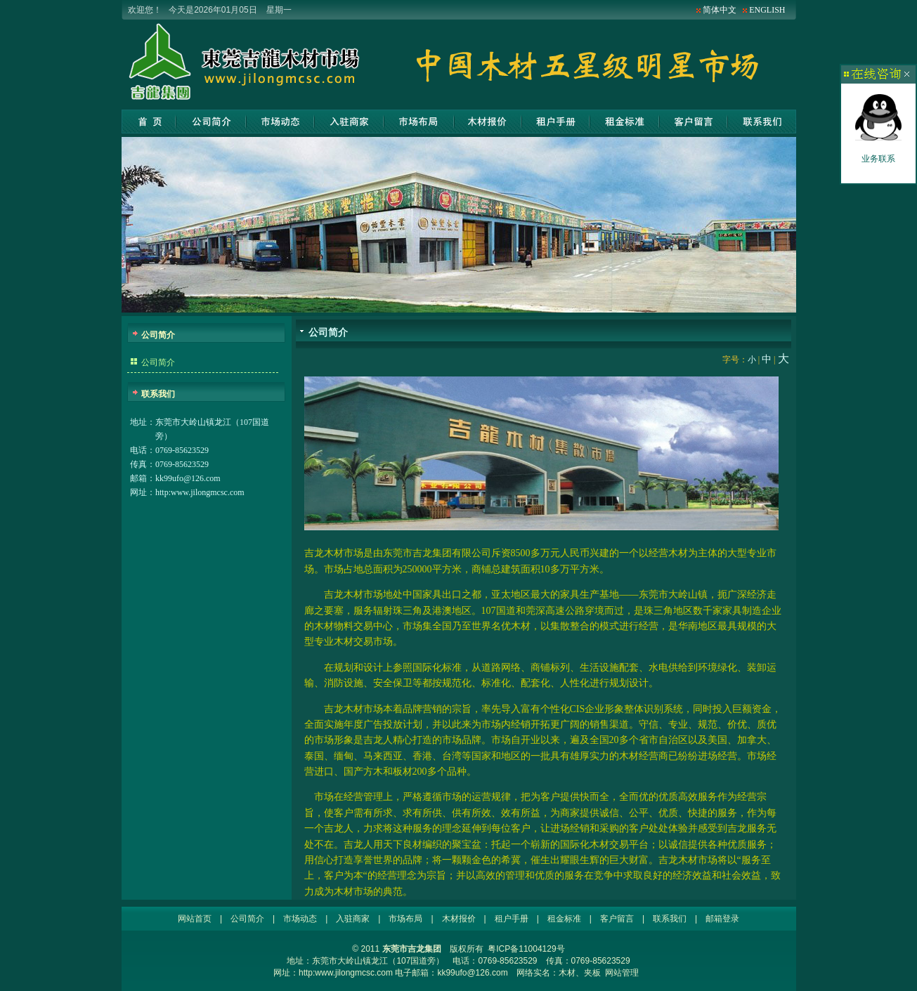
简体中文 (719, 10)
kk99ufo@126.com (188, 478)
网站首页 (149, 121)
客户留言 (693, 121)
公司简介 (211, 121)
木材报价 (487, 121)
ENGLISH (767, 10)
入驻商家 (349, 121)
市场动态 (280, 121)
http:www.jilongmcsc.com (200, 492)
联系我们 (761, 121)
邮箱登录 (722, 919)
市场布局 (419, 121)
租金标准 (624, 121)
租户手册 (555, 121)
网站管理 (622, 973)
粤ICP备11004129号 (526, 949)
